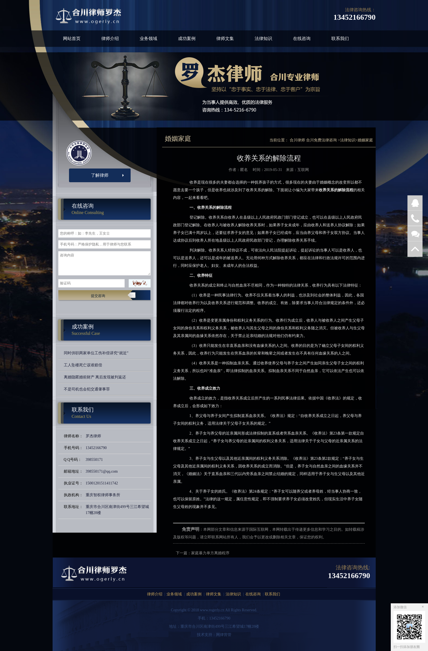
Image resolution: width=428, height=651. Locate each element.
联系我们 (340, 38)
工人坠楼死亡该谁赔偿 (83, 365)
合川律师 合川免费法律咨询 (313, 140)
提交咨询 (98, 296)
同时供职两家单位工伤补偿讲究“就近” (96, 353)
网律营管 (223, 635)
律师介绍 (110, 38)
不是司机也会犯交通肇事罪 (87, 389)
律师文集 (225, 38)
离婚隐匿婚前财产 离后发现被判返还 (95, 377)
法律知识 (263, 38)
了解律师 (99, 175)
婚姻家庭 (365, 140)
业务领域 (148, 38)
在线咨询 (302, 38)
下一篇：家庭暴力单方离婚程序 (202, 553)
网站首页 (72, 38)
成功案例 (187, 38)
